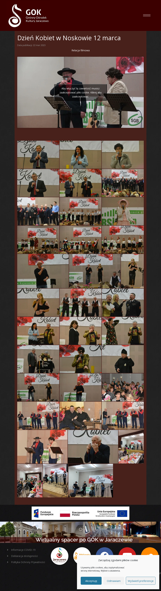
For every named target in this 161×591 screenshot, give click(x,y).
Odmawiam (114, 581)
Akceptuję (91, 581)
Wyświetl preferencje (141, 581)
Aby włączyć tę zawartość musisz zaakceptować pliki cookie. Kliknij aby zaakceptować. (81, 92)
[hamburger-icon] (146, 15)
